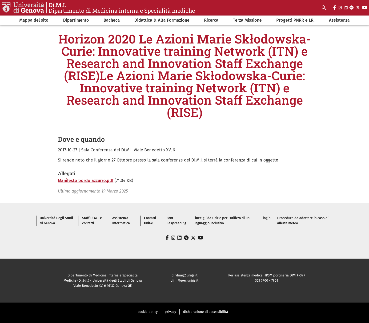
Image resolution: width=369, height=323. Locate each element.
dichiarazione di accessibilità (205, 312)
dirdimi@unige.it (184, 275)
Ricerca (211, 20)
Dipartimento (76, 20)
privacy (170, 312)
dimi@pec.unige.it (184, 281)
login (266, 218)
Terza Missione (247, 20)
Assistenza (339, 20)
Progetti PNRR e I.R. (295, 20)
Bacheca (112, 20)
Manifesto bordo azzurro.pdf (85, 180)
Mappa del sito (33, 20)
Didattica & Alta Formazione (161, 20)
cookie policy (148, 312)
